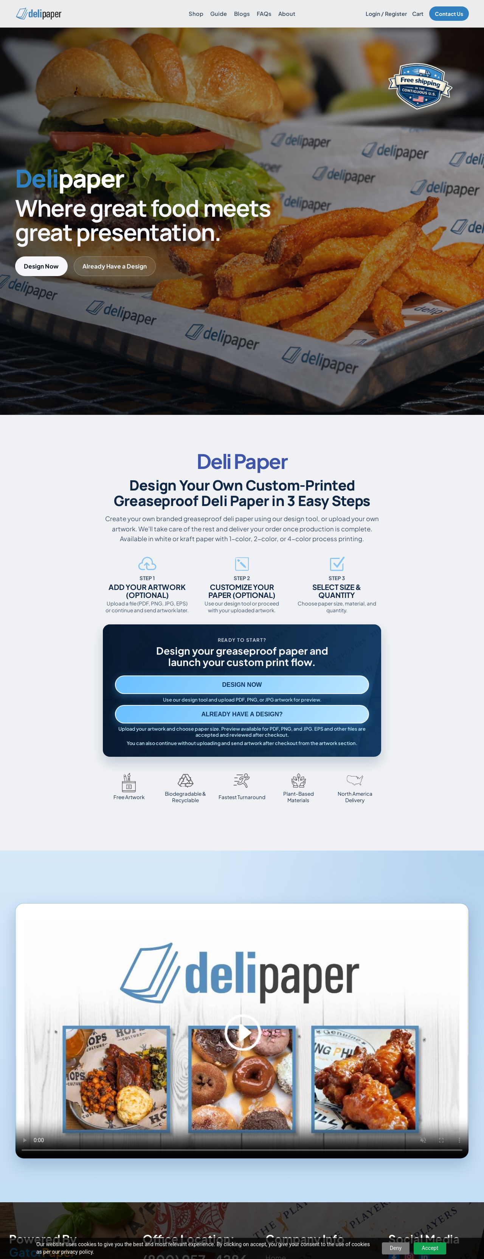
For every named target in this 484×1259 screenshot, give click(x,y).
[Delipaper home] (38, 14)
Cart (418, 13)
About (286, 13)
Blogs (242, 13)
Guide (218, 13)
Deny (396, 1248)
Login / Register (386, 13)
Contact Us (449, 14)
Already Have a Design (114, 266)
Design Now (41, 266)
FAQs (264, 13)
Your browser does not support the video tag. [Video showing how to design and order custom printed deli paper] (242, 1030)
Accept (430, 1248)
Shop (196, 13)
